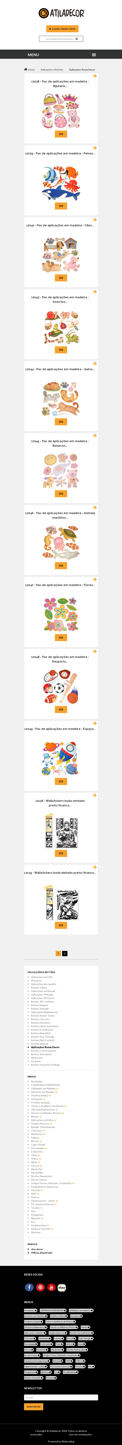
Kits (33, 1211)
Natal (35, 1162)
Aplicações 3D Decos (42, 998)
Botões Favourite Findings (45, 1064)
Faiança (35, 1137)
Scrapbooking (40, 1225)
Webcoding (67, 1441)
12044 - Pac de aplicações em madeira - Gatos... (60, 369)
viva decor (37, 1249)
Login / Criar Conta (62, 29)
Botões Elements (40, 1022)
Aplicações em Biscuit (43, 991)
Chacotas (38, 1130)
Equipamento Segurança (44, 1186)
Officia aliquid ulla (41, 1252)
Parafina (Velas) (41, 1095)
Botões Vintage (40, 1008)
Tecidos (37, 1207)
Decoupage (39, 1148)
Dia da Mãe (37, 1172)
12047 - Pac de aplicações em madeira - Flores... (60, 585)
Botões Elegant (39, 1005)
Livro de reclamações (80, 1434)
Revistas (36, 1232)
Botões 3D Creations (42, 1001)
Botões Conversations (43, 1050)
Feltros (35, 1197)
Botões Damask (39, 1043)
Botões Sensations (41, 1054)
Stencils (37, 1190)
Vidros (36, 1158)
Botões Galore (39, 987)
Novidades (37, 1081)
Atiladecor (55, 1430)
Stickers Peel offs (42, 1228)
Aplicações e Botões (44, 1119)
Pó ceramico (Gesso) (44, 1204)
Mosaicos (36, 980)
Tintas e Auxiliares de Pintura (49, 1105)
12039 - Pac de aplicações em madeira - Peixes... (60, 153)
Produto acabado (40, 1102)
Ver (61, 134)
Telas (35, 1155)
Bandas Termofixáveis (43, 1127)
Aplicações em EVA (41, 976)
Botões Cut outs (40, 1019)
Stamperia (38, 1098)
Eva (33, 1221)
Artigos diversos (41, 1123)
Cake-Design (38, 1144)
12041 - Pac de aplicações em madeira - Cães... (60, 225)
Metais (36, 1116)
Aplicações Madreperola (44, 1012)
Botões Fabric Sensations (45, 1026)
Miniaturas (37, 1057)
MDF (35, 1193)
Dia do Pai (36, 1169)
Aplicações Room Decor (45, 1047)
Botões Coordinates (42, 1029)
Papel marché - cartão (44, 1200)
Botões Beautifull (40, 1033)
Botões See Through (42, 1036)
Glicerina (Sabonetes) (44, 1109)
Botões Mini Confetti (42, 1040)
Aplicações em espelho (43, 984)
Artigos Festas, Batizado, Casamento (53, 1183)
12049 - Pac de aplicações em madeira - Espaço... (60, 729)
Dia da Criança (39, 1179)
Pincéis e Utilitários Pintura (47, 1112)
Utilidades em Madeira (44, 1088)
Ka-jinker (36, 1061)
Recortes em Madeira (44, 1091)
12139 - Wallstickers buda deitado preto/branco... (60, 872)
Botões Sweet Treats (43, 1015)
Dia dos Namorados (41, 1176)
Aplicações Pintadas (42, 994)
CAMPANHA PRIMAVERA (45, 1084)
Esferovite (37, 1151)
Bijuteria (37, 1218)
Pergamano (37, 1214)
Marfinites (38, 1134)
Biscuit (36, 1141)
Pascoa (36, 1165)
